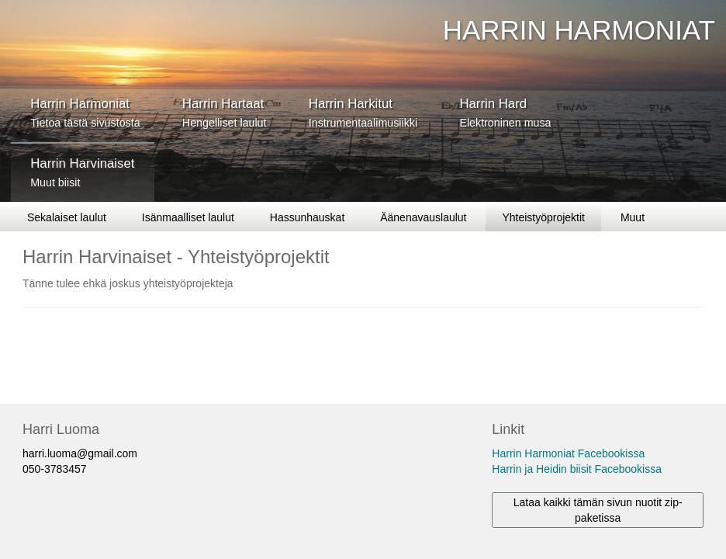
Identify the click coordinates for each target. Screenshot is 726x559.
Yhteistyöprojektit (543, 217)
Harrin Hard (505, 112)
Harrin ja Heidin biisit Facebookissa (577, 469)
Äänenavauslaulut (423, 217)
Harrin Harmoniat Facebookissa (568, 453)
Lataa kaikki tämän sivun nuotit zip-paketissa (598, 510)
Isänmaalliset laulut (188, 217)
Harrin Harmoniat (85, 112)
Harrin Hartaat (224, 112)
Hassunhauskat (307, 217)
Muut (633, 217)
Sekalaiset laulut (66, 217)
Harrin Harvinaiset (82, 172)
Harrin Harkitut (363, 112)
